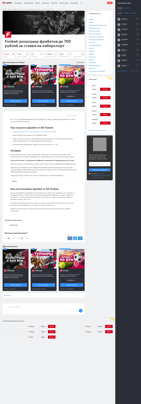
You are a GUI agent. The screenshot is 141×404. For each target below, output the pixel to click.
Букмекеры (18, 3)
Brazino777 (100, 68)
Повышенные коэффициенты (100, 25)
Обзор (94, 89)
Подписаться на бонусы (99, 169)
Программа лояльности (100, 36)
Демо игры (45, 3)
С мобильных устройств (100, 39)
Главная (5, 9)
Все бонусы (80, 62)
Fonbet (15, 9)
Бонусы (38, 3)
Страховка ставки (100, 28)
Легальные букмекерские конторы (13, 322)
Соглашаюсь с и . (100, 175)
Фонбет (100, 59)
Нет (25, 238)
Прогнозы (54, 3)
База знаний (74, 3)
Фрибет (100, 19)
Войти (110, 3)
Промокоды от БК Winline (100, 71)
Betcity (100, 48)
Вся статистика (122, 71)
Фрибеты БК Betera (100, 65)
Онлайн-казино (28, 3)
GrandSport (100, 62)
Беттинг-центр (64, 3)
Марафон (100, 51)
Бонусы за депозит (100, 31)
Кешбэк (100, 22)
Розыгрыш (100, 42)
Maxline (100, 54)
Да (12, 238)
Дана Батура (14, 225)
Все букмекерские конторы (97, 130)
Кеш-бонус (100, 57)
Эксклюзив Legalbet (100, 45)
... (81, 2)
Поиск (104, 3)
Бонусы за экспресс (100, 34)
